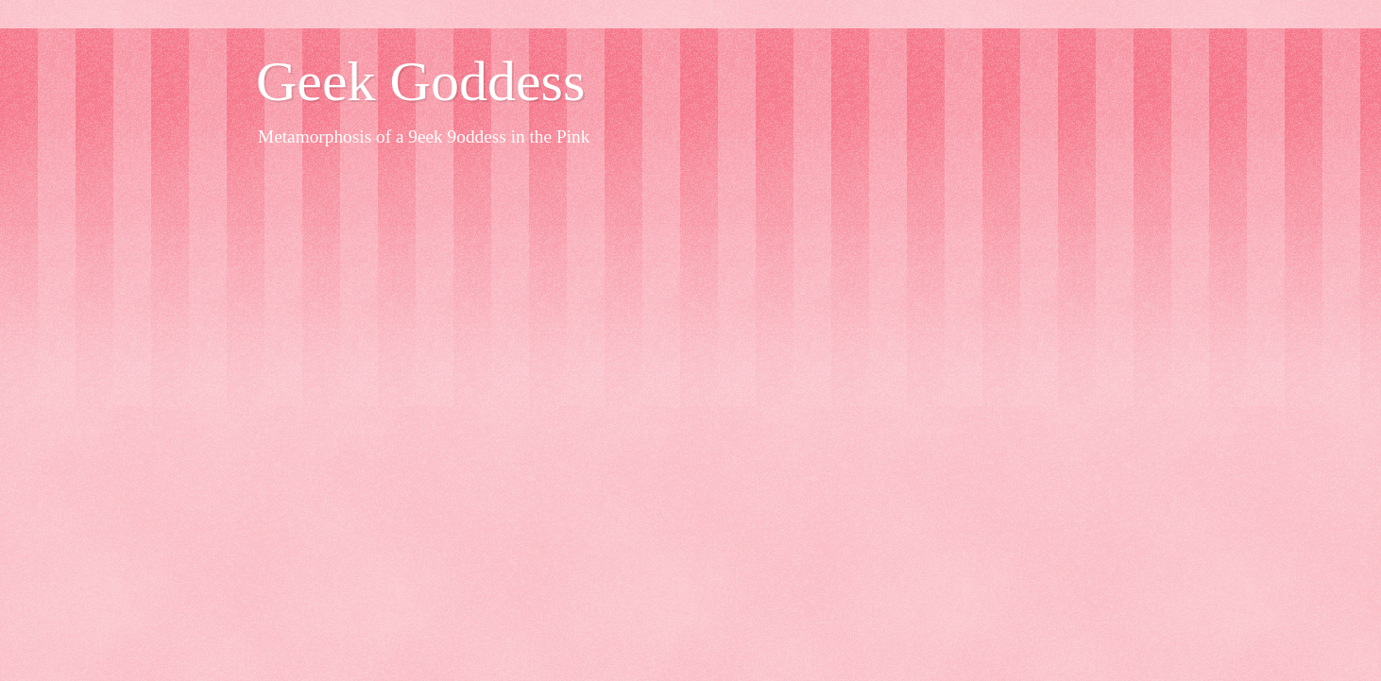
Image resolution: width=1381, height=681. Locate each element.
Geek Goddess (420, 81)
